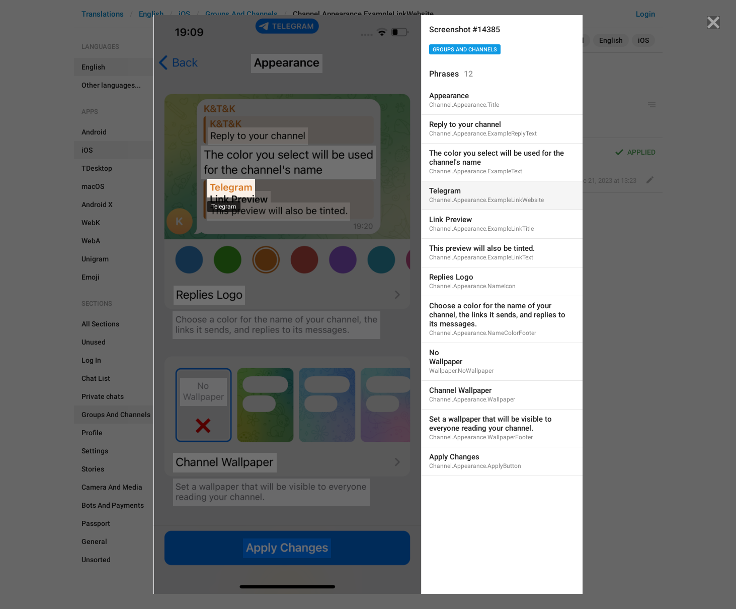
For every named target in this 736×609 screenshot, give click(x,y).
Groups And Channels (465, 49)
